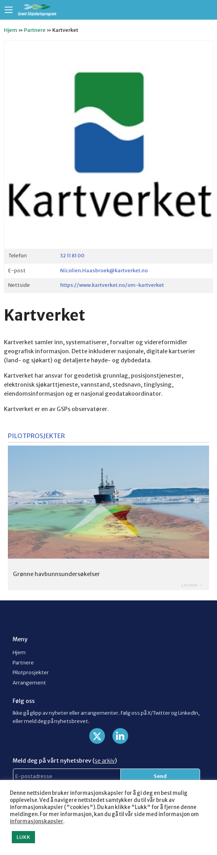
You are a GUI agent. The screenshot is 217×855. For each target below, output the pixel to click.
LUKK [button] (23, 837)
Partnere (35, 30)
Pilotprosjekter (31, 672)
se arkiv (105, 760)
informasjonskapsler (36, 821)
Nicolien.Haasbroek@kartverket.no (104, 270)
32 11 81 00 (72, 255)
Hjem (10, 30)
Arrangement (29, 682)
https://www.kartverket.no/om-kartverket (112, 285)
